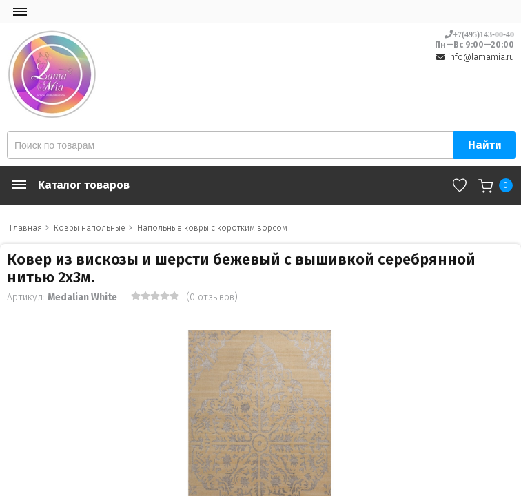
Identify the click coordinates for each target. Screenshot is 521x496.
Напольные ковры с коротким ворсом (212, 228)
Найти (485, 145)
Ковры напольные (89, 228)
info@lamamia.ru (481, 57)
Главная (26, 228)
